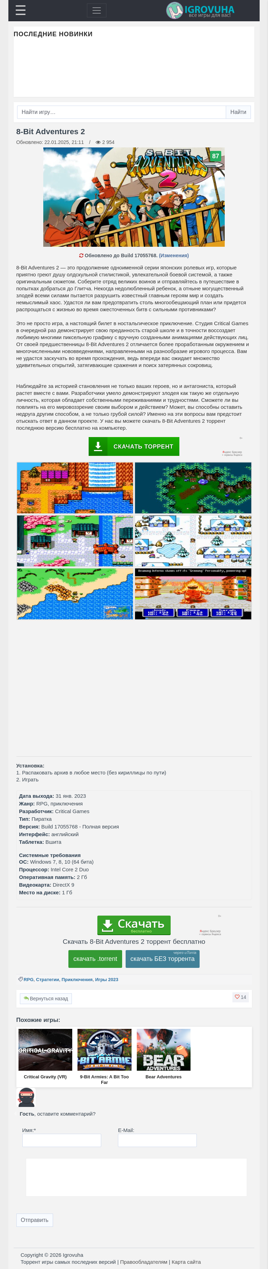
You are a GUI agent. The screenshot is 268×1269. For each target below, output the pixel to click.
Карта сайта (186, 1262)
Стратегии (47, 979)
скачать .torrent (95, 958)
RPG (29, 979)
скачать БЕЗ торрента (163, 958)
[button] (240, 997)
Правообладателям (143, 1262)
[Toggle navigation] (96, 10)
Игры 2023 (106, 979)
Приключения (76, 979)
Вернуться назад (46, 998)
